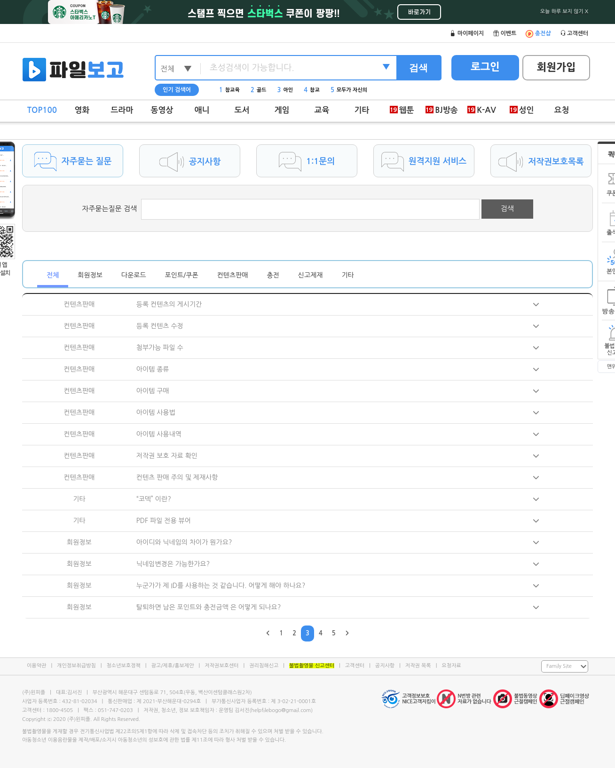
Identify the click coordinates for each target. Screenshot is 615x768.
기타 (362, 110)
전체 (53, 275)
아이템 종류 (152, 369)
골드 (259, 90)
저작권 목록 (418, 665)
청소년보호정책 (123, 665)
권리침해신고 (263, 665)
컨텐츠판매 (232, 275)
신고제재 (310, 275)
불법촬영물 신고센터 (311, 665)
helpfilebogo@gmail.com (281, 710)
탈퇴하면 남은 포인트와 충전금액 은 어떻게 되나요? (208, 607)
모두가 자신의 (349, 90)
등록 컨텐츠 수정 (159, 326)
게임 (282, 110)
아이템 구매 (152, 391)
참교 (312, 90)
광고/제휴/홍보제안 (172, 665)
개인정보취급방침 (76, 665)
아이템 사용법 (155, 412)
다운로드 (133, 275)
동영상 (162, 110)
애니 (202, 110)
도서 (242, 110)
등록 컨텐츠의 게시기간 (169, 304)
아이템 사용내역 (158, 434)
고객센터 (354, 665)
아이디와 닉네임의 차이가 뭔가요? (184, 542)
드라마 (122, 110)
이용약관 (36, 665)
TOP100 (42, 110)
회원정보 (90, 275)
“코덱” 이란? (153, 499)
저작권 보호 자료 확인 (166, 455)
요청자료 (451, 665)
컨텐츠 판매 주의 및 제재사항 (177, 477)
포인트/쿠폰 (181, 275)
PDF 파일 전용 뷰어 (163, 520)
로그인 (485, 67)
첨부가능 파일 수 (159, 347)
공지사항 (384, 665)
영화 (82, 110)
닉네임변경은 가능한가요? (173, 564)
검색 (418, 68)
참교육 (229, 90)
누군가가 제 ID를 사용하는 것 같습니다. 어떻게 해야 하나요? (220, 585)
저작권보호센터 (221, 665)
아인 (285, 90)
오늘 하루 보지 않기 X (564, 11)
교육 (322, 110)
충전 (273, 275)
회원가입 (556, 67)
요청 (561, 110)
